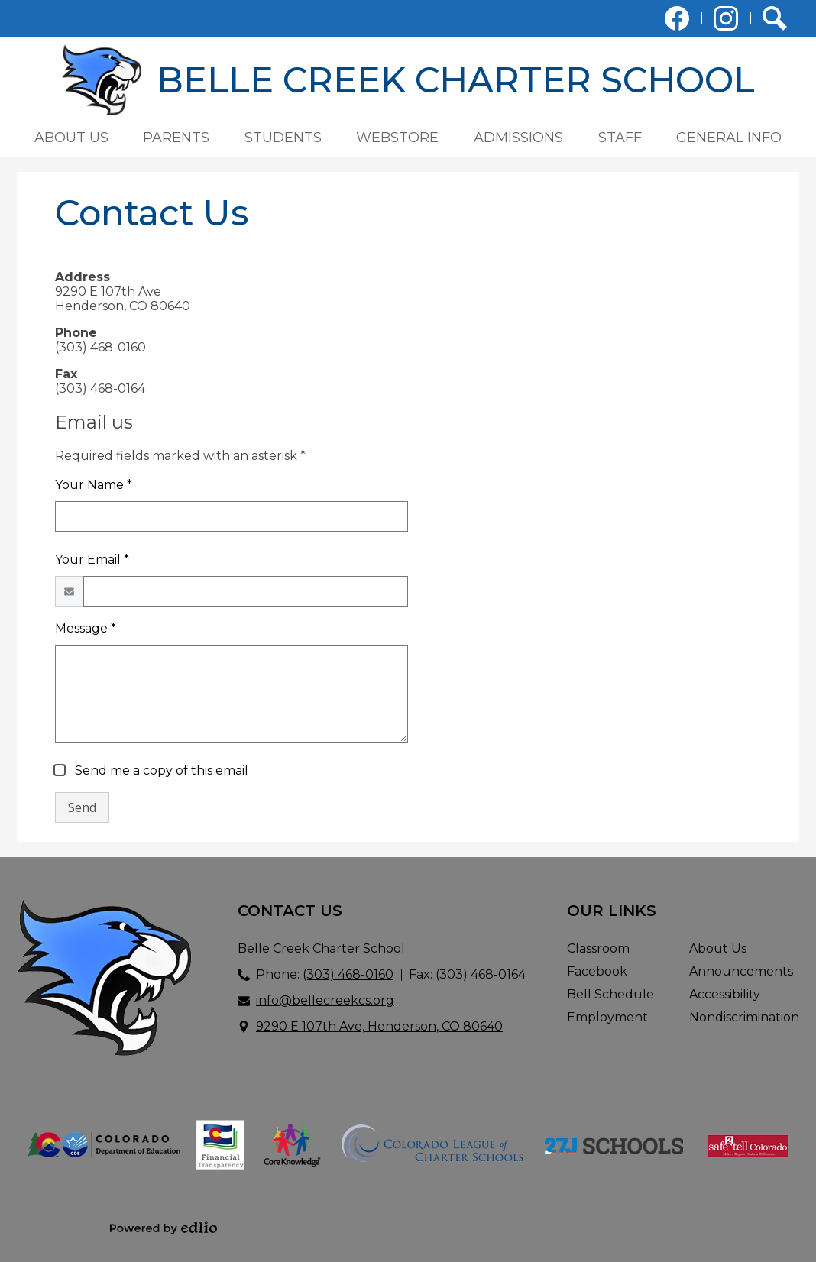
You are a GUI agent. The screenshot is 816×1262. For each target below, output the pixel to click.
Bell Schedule (610, 994)
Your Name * (93, 484)
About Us (717, 948)
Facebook (677, 21)
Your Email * (92, 559)
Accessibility (724, 994)
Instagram (726, 21)
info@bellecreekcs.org (325, 1000)
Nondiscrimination (744, 1017)
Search (774, 21)
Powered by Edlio (163, 1227)
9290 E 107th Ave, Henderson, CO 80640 (379, 1026)
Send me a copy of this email (160, 770)
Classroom (598, 948)
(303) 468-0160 (348, 974)
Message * (85, 628)
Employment (607, 1017)
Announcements (741, 971)
